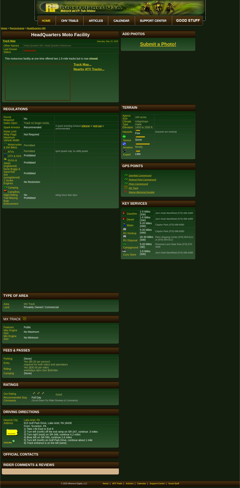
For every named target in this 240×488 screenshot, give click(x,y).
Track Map (9, 40)
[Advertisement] (60, 250)
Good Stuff (173, 483)
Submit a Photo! (158, 44)
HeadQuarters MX (36, 28)
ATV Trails (117, 483)
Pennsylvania (17, 28)
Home (4, 28)
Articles (129, 483)
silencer (85, 126)
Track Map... (83, 64)
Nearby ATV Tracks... (89, 69)
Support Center (157, 483)
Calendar (141, 483)
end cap (97, 126)
